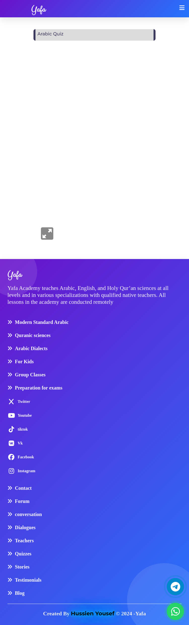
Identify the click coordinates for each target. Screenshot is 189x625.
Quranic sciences (33, 335)
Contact (23, 488)
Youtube (25, 415)
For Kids (24, 361)
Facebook (26, 457)
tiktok (23, 429)
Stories (22, 567)
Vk (20, 443)
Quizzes (23, 553)
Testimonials (28, 580)
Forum (22, 501)
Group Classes (30, 374)
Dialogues (25, 527)
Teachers (24, 540)
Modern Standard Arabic (42, 322)
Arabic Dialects (31, 348)
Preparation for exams (38, 388)
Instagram (26, 471)
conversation (28, 514)
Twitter (24, 401)
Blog (20, 593)
